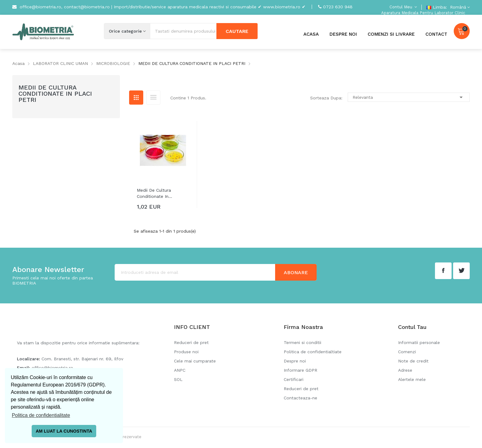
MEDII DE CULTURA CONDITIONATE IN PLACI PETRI (55, 93)
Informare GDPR (300, 370)
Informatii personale (419, 342)
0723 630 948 (338, 6)
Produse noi (186, 351)
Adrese (405, 370)
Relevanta (409, 97)
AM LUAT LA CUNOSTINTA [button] (64, 431)
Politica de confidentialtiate (313, 351)
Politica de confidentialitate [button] (41, 415)
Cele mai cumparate (195, 360)
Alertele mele (412, 379)
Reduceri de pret (191, 342)
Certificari (293, 379)
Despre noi (295, 360)
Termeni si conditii (302, 342)
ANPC (179, 370)
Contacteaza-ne (300, 397)
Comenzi (407, 351)
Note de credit (413, 360)
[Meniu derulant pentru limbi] (459, 7)
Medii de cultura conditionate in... (154, 193)
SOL (178, 379)
